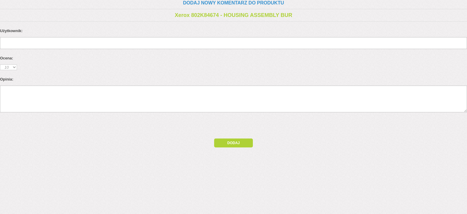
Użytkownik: (11, 31)
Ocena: (6, 58)
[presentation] (51, 127)
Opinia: (6, 79)
